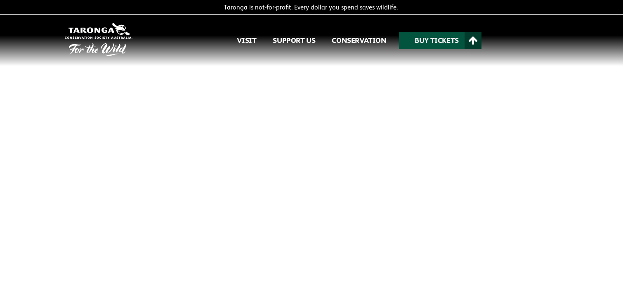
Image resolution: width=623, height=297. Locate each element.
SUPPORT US (294, 40)
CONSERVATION (359, 40)
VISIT (246, 40)
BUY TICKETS (437, 40)
